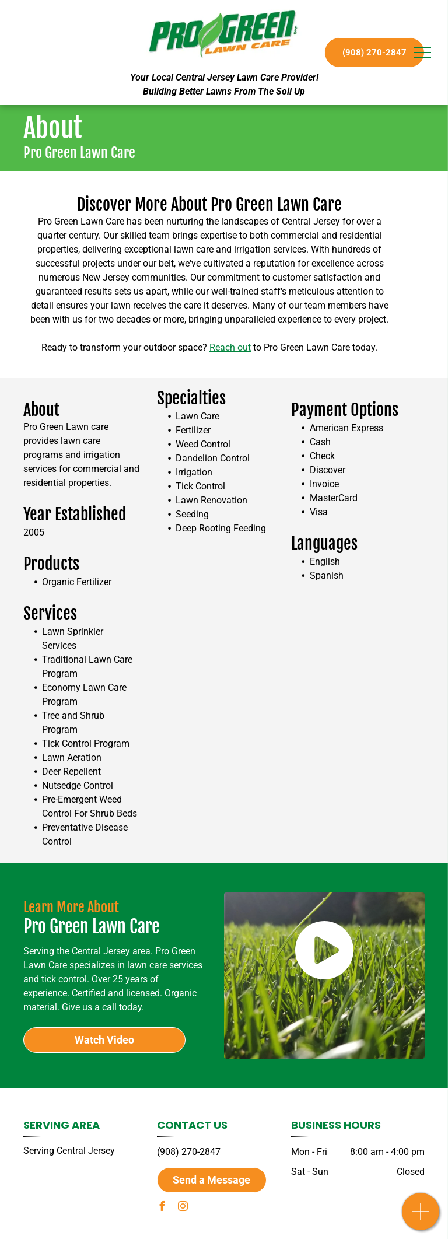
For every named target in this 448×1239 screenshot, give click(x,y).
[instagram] (182, 1208)
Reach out (230, 347)
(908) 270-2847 (188, 1151)
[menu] (422, 52)
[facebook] (161, 1208)
